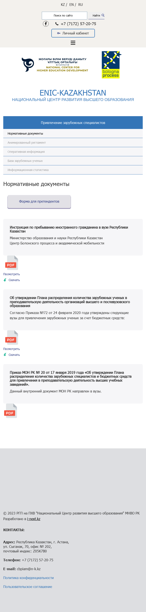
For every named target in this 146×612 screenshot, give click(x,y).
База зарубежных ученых (25, 161)
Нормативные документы (25, 133)
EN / (72, 4)
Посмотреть (11, 274)
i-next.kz (33, 519)
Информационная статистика (28, 170)
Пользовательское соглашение (27, 586)
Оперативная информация (26, 151)
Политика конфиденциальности (28, 578)
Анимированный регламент (27, 142)
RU (80, 4)
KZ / (64, 4)
